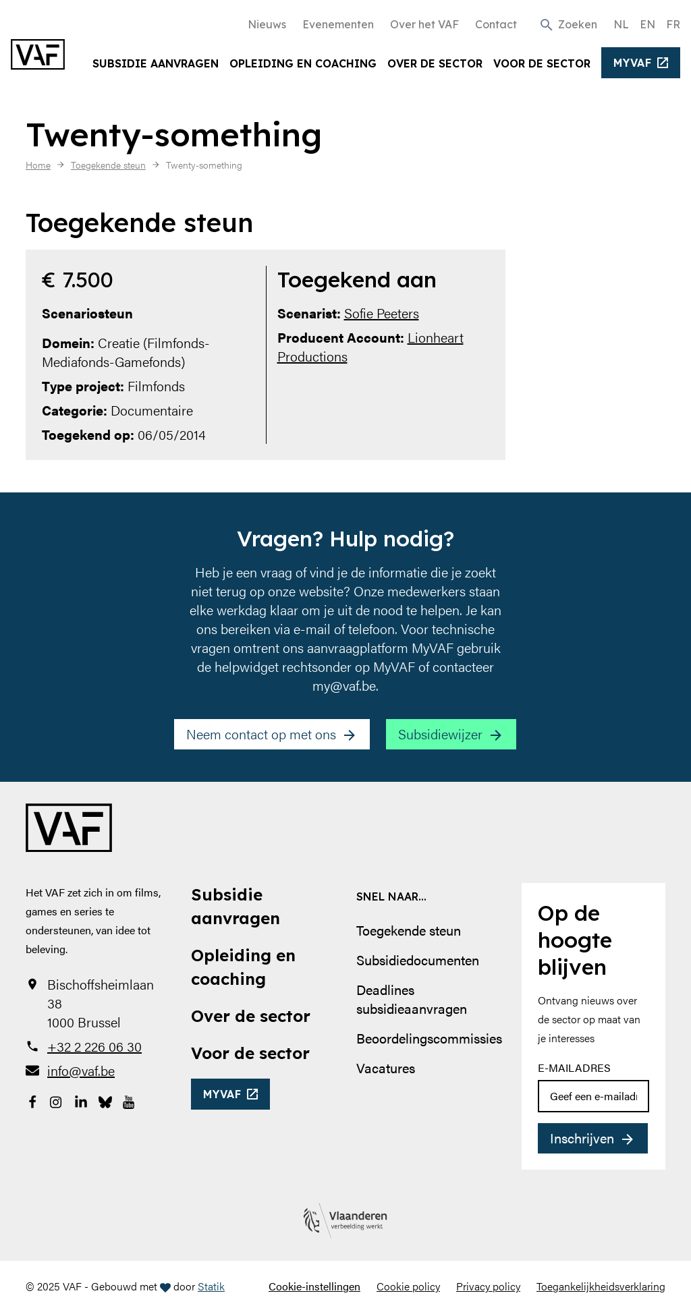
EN (647, 24)
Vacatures (385, 1067)
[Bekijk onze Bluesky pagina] (105, 1100)
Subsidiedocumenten (417, 959)
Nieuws (267, 24)
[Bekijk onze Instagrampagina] (56, 1100)
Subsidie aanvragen (155, 63)
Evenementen (338, 24)
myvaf (632, 62)
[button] (567, 23)
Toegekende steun (408, 930)
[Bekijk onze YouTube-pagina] (129, 1100)
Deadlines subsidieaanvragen (411, 998)
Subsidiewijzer (440, 733)
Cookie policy (408, 1286)
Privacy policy (488, 1286)
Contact (496, 24)
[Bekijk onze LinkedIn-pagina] (81, 1100)
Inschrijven (582, 1137)
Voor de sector (541, 63)
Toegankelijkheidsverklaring (600, 1286)
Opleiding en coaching (303, 63)
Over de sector (434, 63)
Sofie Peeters (381, 312)
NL (621, 24)
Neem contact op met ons (261, 733)
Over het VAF (424, 24)
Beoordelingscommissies (429, 1038)
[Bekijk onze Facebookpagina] (32, 1100)
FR (673, 24)
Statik (211, 1286)
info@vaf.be (81, 1070)
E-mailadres (574, 1067)
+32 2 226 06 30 (94, 1046)
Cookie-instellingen (314, 1286)
